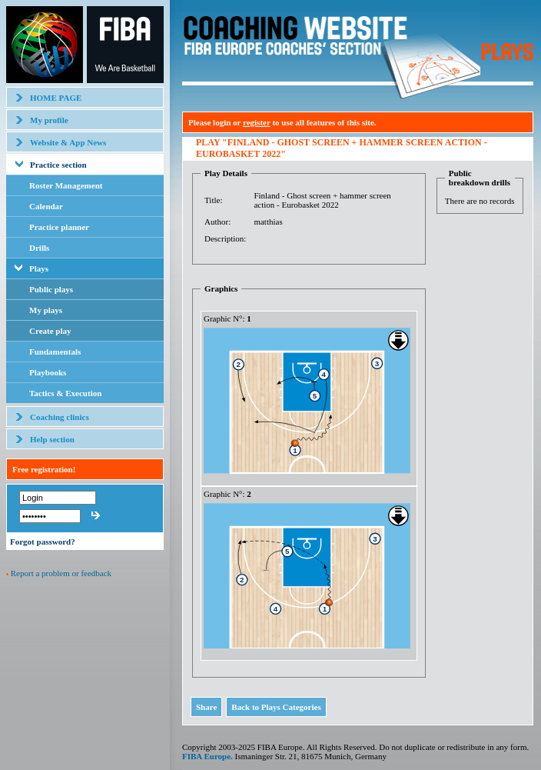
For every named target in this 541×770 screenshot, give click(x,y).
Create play (50, 330)
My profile (49, 120)
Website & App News (68, 142)
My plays (45, 310)
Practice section (58, 164)
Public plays (51, 289)
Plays (38, 268)
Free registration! (43, 469)
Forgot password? (42, 541)
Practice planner (59, 227)
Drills (39, 247)
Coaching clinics (59, 417)
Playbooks (47, 372)
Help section (52, 439)
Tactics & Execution (65, 393)
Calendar (46, 206)
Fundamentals (55, 351)
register (256, 122)
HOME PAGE (55, 97)
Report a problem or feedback (61, 573)
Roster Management (65, 185)
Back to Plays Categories (275, 707)
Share (206, 707)
